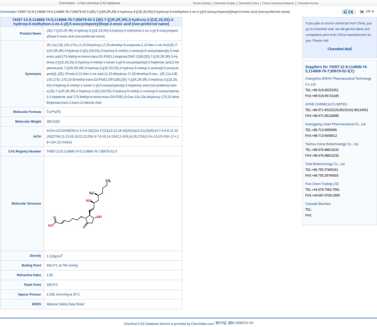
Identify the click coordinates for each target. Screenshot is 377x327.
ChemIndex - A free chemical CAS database (89, 3)
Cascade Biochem (318, 204)
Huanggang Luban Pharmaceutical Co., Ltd (335, 124)
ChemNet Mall (340, 49)
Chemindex (8, 12)
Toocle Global (201, 3)
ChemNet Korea (307, 3)
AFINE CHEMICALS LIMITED (326, 104)
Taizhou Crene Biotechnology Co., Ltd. (332, 144)
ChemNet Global (224, 3)
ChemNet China (249, 3)
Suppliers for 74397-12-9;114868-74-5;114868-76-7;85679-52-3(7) (336, 69)
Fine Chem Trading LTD (322, 184)
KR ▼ (366, 11)
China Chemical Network (278, 3)
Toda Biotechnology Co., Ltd (325, 164)
